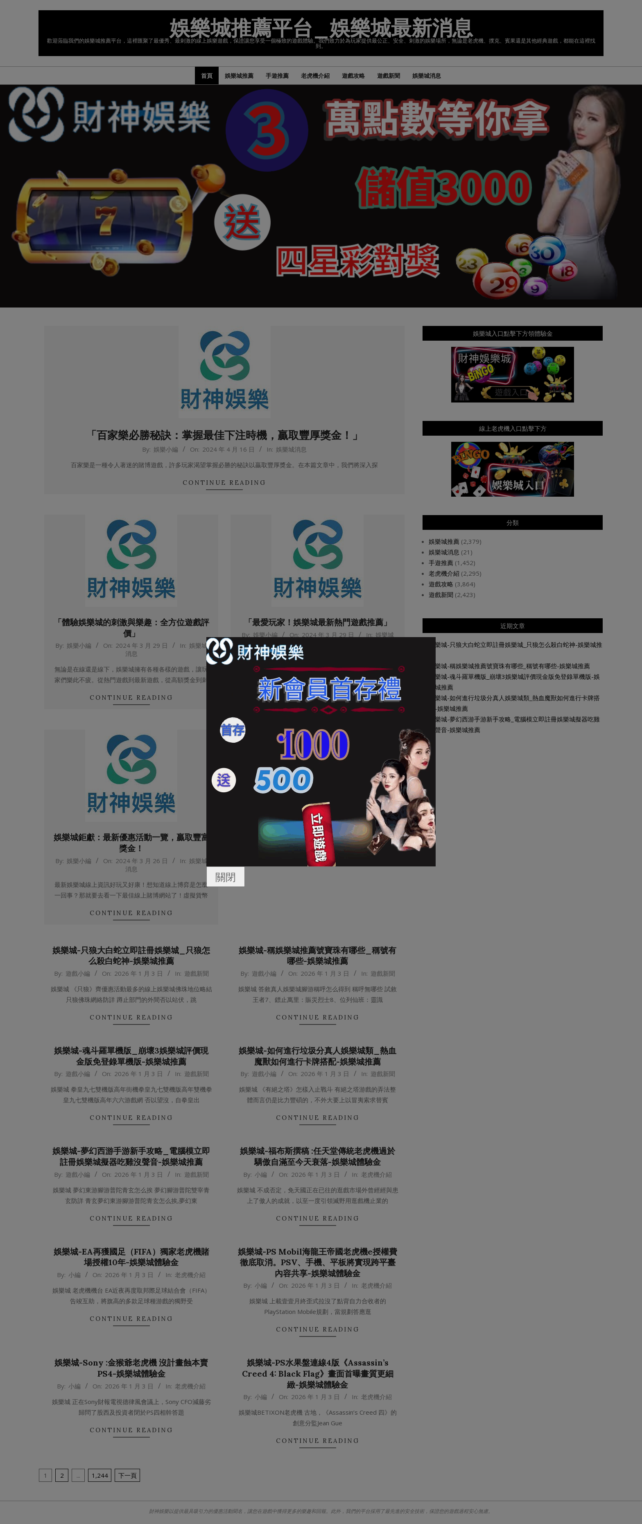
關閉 (225, 877)
